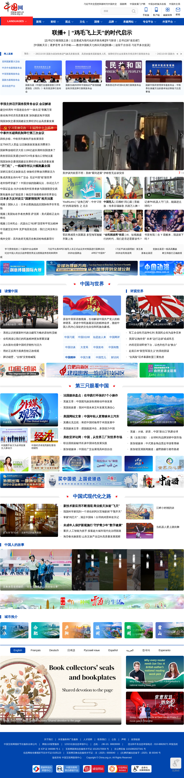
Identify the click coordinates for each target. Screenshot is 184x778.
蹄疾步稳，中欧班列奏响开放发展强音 (22, 138)
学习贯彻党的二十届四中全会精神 (21, 249)
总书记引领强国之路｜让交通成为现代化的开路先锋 (74, 40)
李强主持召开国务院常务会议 (19, 103)
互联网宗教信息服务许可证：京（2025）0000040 (90, 753)
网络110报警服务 (50, 744)
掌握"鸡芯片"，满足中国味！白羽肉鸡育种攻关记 (91, 517)
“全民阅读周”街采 (114, 234)
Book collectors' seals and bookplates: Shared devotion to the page (42, 720)
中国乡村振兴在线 (157, 4)
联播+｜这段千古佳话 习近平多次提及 (127, 45)
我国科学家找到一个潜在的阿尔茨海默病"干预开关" (92, 511)
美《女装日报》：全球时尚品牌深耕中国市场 (156, 437)
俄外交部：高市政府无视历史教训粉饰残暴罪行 (27, 238)
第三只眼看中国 (92, 386)
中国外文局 (174, 4)
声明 (123, 739)
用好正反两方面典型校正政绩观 (21, 350)
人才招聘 (87, 739)
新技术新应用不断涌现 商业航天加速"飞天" (91, 505)
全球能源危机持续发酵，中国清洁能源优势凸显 (153, 422)
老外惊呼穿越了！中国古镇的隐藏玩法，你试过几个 (29, 183)
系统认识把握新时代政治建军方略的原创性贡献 (30, 332)
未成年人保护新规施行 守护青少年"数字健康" (93, 525)
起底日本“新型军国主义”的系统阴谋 (149, 350)
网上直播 (8, 54)
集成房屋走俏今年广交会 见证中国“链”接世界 (26, 177)
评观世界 (136, 291)
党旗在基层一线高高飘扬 (165, 249)
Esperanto (164, 650)
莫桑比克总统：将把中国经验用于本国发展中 (89, 422)
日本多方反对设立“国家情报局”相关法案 (26, 198)
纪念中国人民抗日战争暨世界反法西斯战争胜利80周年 (31, 253)
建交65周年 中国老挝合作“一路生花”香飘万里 (26, 109)
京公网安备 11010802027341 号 (130, 749)
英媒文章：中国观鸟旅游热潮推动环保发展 (87, 401)
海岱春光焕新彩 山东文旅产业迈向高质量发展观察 (92, 536)
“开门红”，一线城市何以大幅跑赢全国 (25, 165)
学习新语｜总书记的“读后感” (122, 40)
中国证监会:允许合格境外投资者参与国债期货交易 (28, 188)
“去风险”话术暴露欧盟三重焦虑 (146, 356)
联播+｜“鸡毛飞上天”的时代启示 (92, 33)
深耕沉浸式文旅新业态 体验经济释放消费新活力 (27, 171)
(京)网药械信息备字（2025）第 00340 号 (141, 753)
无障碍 (175, 765)
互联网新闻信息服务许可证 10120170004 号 (87, 749)
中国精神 (70, 357)
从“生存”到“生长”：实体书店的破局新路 (22, 532)
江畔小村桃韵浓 (165, 507)
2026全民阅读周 (123, 253)
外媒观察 (7, 422)
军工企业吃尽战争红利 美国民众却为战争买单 (155, 332)
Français (36, 650)
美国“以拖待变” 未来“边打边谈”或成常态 (151, 338)
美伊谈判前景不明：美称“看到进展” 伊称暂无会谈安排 (93, 172)
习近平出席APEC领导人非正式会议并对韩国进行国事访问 (76, 249)
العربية (130, 650)
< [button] (177, 53)
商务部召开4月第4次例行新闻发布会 (123, 85)
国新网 (123, 4)
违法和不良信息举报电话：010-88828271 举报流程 (153, 744)
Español (113, 650)
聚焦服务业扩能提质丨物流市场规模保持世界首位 (28, 194)
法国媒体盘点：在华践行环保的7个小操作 (90, 395)
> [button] (181, 53)
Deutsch (54, 650)
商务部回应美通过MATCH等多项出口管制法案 (26, 155)
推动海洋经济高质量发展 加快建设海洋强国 (25, 115)
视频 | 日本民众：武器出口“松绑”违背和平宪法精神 (29, 223)
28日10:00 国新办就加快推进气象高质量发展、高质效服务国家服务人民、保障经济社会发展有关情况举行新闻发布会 (92, 54)
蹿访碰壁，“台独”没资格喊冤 (19, 356)
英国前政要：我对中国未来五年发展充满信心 (89, 407)
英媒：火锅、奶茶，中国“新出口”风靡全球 (154, 431)
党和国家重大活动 (11, 61)
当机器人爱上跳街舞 (167, 526)
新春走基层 (146, 253)
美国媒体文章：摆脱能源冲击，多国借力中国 (89, 428)
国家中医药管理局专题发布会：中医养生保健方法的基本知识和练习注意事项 (163, 88)
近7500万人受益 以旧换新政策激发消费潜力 (25, 144)
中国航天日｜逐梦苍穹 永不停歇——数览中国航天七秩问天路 (70, 45)
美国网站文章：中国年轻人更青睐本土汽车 (91, 416)
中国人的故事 (14, 545)
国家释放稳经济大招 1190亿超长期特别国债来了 (27, 150)
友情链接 (135, 739)
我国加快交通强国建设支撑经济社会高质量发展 (27, 121)
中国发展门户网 (137, 4)
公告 (114, 739)
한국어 (146, 650)
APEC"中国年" (98, 253)
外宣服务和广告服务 (68, 739)
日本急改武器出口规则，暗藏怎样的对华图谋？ (152, 324)
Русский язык (92, 650)
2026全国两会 (75, 253)
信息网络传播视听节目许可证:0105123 (42, 753)
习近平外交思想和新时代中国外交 (100, 4)
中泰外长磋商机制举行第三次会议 (22, 133)
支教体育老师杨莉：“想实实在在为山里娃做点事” (31, 586)
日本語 (71, 650)
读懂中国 (11, 291)
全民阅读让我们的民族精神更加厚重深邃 (26, 338)
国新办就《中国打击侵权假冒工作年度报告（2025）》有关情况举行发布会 (43, 88)
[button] (181, 134)
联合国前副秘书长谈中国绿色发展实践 (85, 443)
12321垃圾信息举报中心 (76, 744)
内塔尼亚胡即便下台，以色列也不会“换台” (153, 344)
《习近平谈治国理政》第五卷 (128, 249)
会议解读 (45, 103)
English (18, 650)
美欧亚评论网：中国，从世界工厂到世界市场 (92, 437)
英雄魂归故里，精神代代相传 (17, 324)
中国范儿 (109, 201)
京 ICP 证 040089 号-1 (49, 749)
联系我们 (102, 739)
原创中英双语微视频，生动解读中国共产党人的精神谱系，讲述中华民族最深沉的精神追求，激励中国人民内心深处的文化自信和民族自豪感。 (91, 323)
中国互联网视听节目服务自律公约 (20, 744)
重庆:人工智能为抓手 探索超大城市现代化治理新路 (92, 530)
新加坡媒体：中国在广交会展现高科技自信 (87, 449)
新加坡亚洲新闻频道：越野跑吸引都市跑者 (154, 449)
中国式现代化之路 (92, 496)
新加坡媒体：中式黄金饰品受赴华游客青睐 (154, 443)
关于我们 (48, 739)
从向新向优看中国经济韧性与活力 (22, 344)
